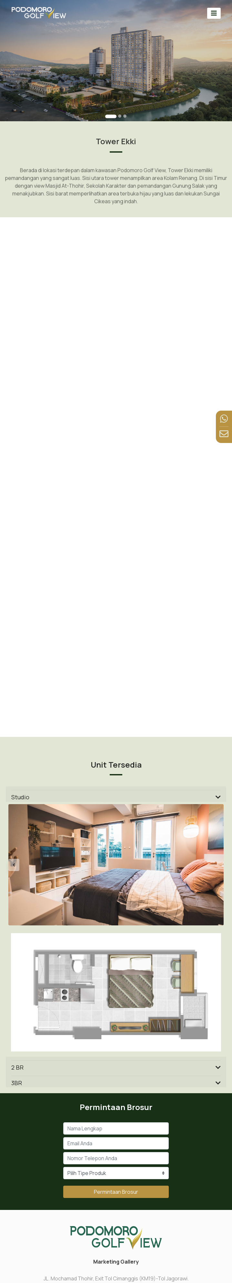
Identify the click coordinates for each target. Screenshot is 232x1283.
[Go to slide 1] (110, 116)
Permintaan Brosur (116, 1191)
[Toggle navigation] (214, 13)
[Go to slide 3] (124, 116)
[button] (24, 864)
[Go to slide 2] (119, 116)
